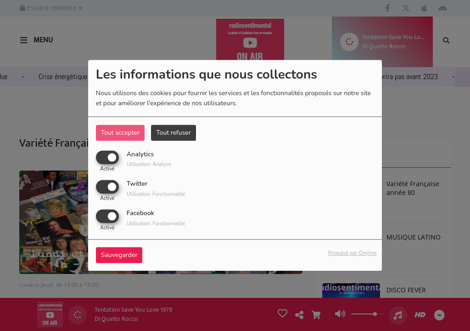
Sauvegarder (119, 255)
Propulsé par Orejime (352, 253)
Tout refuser (173, 132)
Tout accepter (120, 132)
